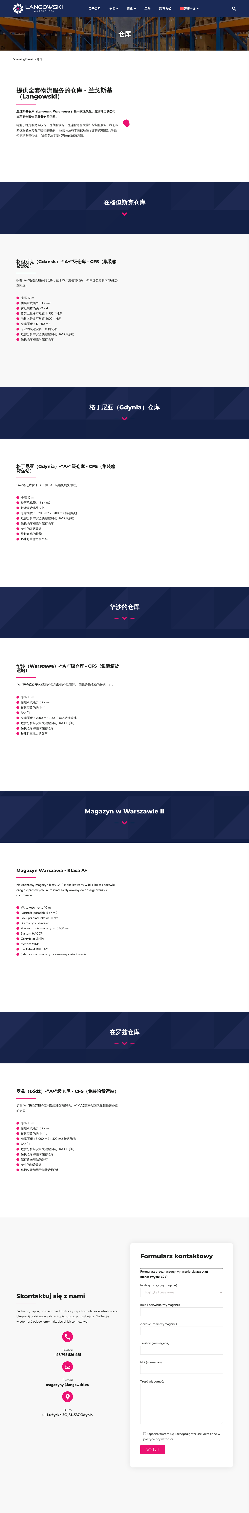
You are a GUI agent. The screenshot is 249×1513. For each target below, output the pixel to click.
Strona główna (23, 59)
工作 (147, 9)
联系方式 (165, 9)
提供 (130, 9)
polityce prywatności (158, 1439)
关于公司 (95, 9)
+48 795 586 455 (67, 1354)
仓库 (112, 9)
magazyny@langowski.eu (67, 1384)
